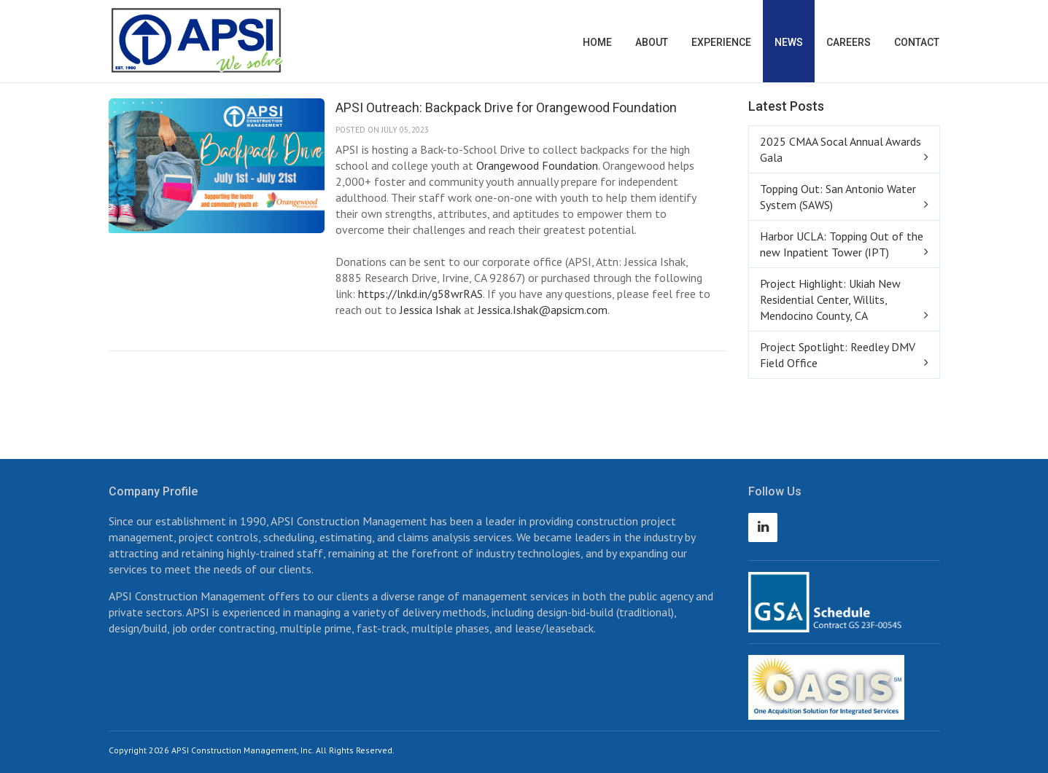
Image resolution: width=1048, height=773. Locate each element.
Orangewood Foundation (537, 165)
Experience (721, 42)
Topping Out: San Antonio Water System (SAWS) (838, 196)
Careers (848, 42)
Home (597, 42)
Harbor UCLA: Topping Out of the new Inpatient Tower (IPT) (841, 244)
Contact (916, 42)
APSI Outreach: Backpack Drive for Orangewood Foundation (506, 107)
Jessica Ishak (430, 309)
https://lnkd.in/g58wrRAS (420, 293)
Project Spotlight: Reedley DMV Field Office (837, 355)
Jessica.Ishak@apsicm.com (543, 309)
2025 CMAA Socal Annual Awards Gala (840, 149)
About (651, 42)
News (789, 42)
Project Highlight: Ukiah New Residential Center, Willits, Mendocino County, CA (830, 299)
